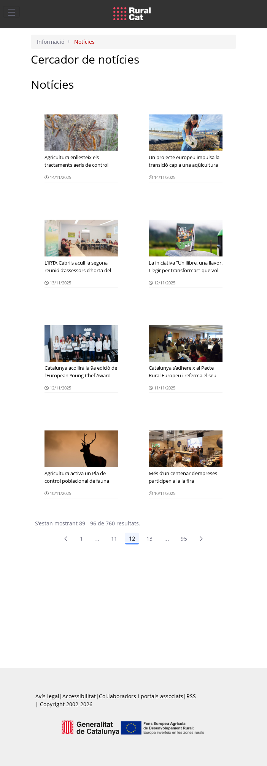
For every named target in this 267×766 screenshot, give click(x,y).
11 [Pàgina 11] (114, 538)
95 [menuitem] (184, 538)
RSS (191, 696)
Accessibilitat (79, 696)
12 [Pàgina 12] (132, 538)
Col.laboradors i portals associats (141, 696)
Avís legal (47, 696)
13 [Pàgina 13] (149, 538)
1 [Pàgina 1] (81, 538)
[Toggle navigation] (11, 12)
